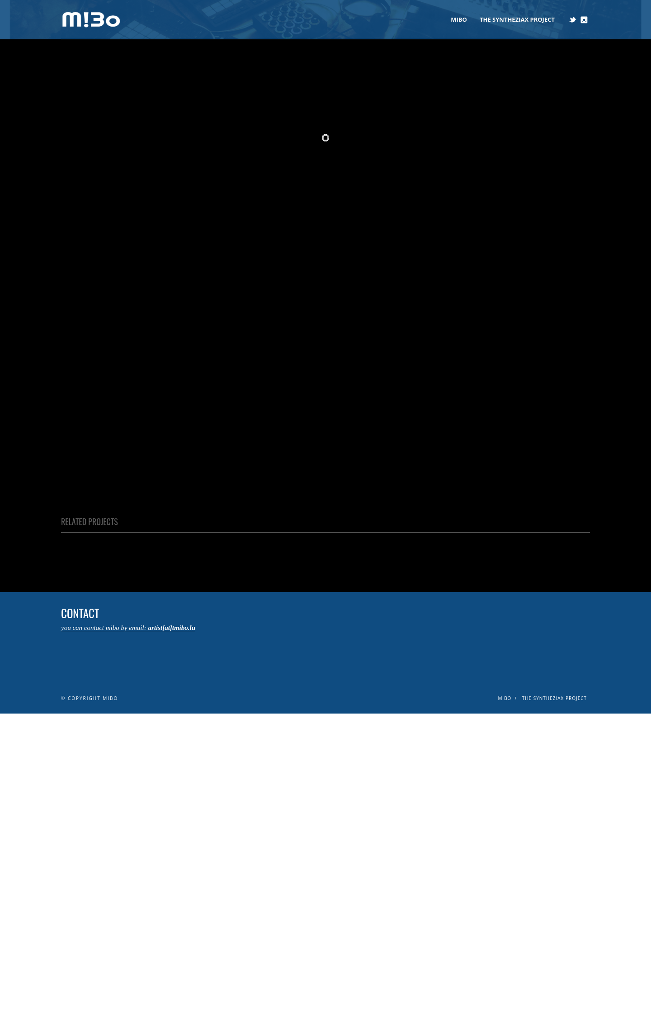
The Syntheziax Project (517, 19)
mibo (459, 19)
